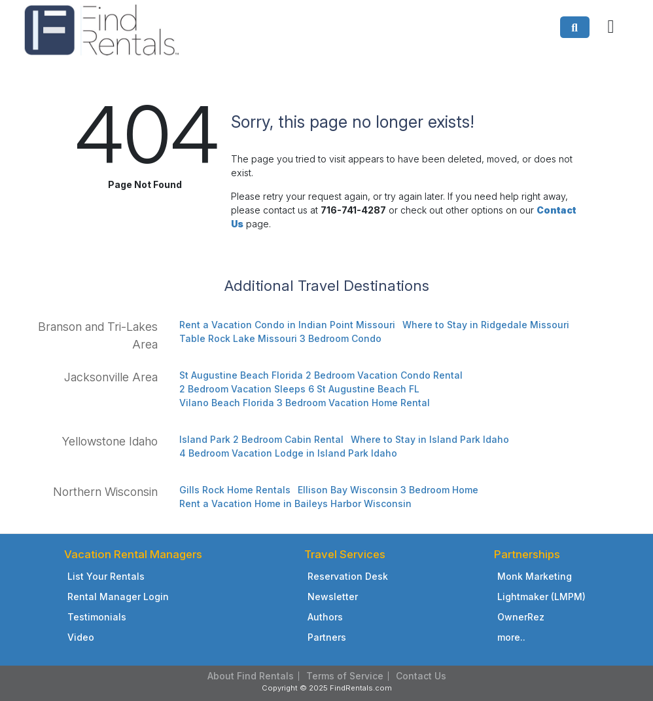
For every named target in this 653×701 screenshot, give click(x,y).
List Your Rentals (106, 576)
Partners (327, 637)
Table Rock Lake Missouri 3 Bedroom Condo (280, 338)
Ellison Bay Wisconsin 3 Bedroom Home (388, 489)
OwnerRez (520, 616)
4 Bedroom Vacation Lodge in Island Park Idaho (288, 453)
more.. (511, 637)
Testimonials (96, 616)
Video (80, 637)
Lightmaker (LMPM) (541, 596)
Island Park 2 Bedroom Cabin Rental (261, 439)
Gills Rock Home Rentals (235, 489)
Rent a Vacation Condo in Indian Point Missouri (287, 324)
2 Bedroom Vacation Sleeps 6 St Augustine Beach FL (299, 388)
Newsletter (333, 596)
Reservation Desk (348, 576)
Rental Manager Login (118, 596)
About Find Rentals (250, 675)
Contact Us (421, 675)
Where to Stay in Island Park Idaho (430, 439)
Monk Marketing (534, 576)
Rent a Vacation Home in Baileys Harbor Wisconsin (295, 503)
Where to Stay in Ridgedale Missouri (485, 324)
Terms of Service (344, 675)
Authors (325, 616)
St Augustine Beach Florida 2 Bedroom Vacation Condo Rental (321, 375)
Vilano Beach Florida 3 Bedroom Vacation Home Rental (304, 402)
